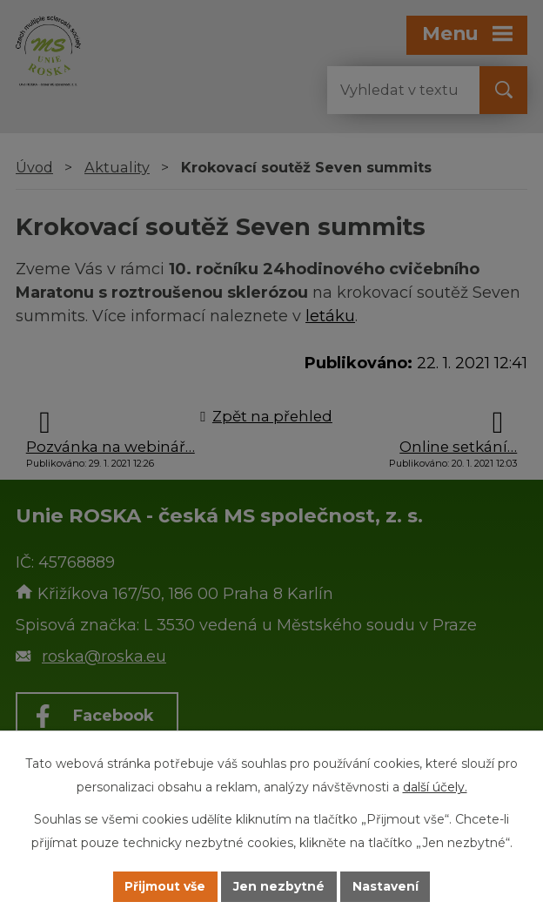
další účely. (435, 787)
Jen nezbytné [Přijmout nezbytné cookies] (279, 886)
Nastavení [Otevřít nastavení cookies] (386, 886)
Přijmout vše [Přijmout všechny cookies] (165, 886)
